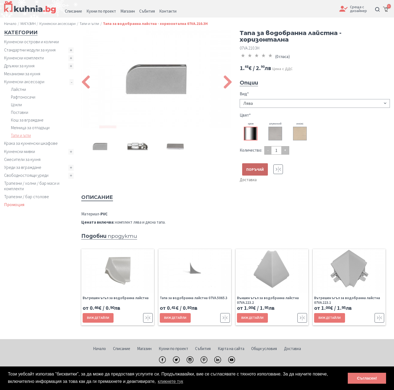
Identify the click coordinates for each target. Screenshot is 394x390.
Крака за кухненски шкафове (31, 143)
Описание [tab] (97, 197)
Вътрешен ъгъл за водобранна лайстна (116, 298)
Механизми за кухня (22, 73)
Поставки (19, 112)
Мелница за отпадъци (30, 127)
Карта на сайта (231, 348)
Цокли (16, 104)
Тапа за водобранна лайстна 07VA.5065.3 (193, 298)
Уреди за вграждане (22, 167)
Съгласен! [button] (367, 378)
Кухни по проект (173, 348)
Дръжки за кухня (19, 65)
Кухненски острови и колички (31, 41)
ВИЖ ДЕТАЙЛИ (98, 318)
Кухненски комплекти (24, 57)
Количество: (251, 150)
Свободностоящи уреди (26, 175)
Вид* (244, 93)
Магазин (144, 348)
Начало (99, 348)
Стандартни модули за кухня (30, 50)
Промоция (14, 204)
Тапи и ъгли (21, 135)
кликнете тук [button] (170, 381)
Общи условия (264, 348)
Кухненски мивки (19, 151)
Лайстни (18, 89)
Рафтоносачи (23, 97)
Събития (203, 348)
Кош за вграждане (27, 120)
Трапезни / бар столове (26, 196)
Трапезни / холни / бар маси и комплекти (31, 185)
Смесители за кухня (22, 159)
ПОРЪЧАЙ (255, 169)
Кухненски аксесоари (24, 81)
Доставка (248, 179)
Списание (121, 348)
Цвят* (245, 115)
